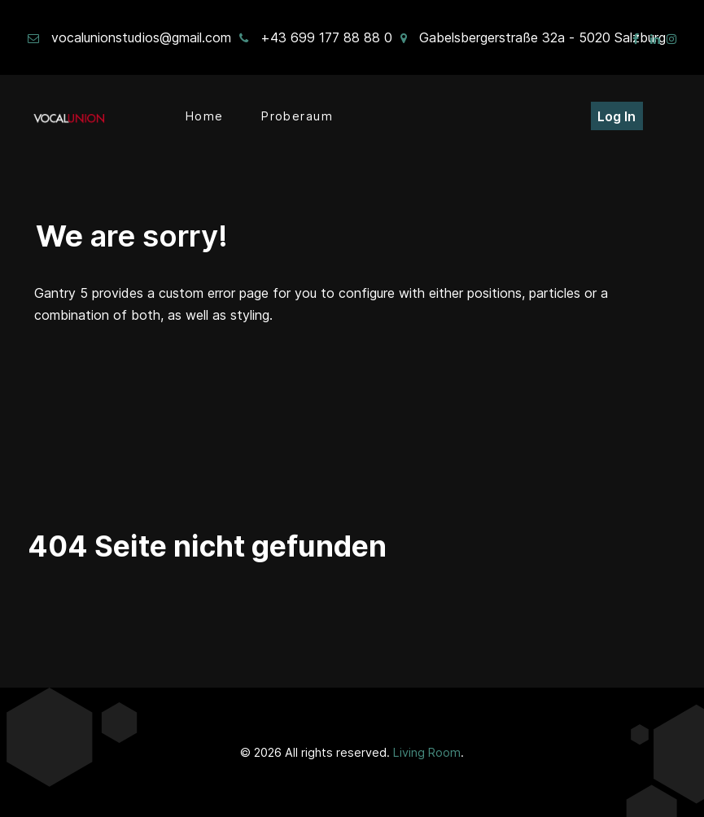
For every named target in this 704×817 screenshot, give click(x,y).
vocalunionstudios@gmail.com (141, 37)
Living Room (427, 752)
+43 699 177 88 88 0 (326, 37)
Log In (616, 116)
